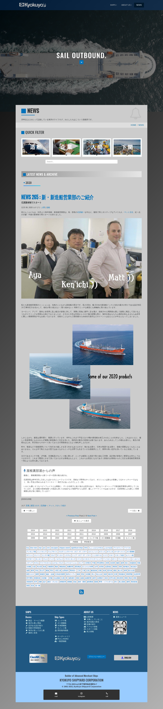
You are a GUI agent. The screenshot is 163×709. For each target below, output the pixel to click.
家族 (47, 570)
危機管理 (70, 566)
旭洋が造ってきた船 (35, 630)
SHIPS (113, 5)
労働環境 (50, 566)
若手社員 (112, 578)
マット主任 (128, 212)
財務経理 (63, 582)
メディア (29, 563)
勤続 (56, 566)
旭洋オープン (70, 574)
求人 (93, 574)
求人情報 (89, 631)
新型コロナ (35, 506)
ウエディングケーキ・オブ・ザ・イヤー (73, 551)
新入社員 (131, 570)
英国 (126, 578)
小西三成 (58, 570)
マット (51, 506)
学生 (36, 570)
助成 (44, 566)
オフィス (102, 551)
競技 (77, 578)
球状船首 (122, 574)
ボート (114, 559)
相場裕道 (37, 578)
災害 (115, 574)
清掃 (105, 574)
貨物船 (69, 582)
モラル (36, 563)
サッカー (60, 555)
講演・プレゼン (52, 582)
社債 (62, 578)
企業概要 (88, 617)
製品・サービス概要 (35, 621)
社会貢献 (57, 578)
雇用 (128, 582)
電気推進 (134, 582)
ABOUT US (126, 5)
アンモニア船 (31, 551)
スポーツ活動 (90, 629)
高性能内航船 (61, 630)
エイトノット (93, 551)
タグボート (30, 559)
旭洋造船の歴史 (91, 622)
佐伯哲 (112, 563)
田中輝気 (29, 578)
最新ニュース (120, 617)
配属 (96, 582)
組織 (82, 578)
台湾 (96, 566)
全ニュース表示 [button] (81, 521)
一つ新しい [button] (29, 511)
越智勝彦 (90, 582)
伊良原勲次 (101, 563)
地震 (28, 570)
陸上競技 (122, 582)
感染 (115, 570)
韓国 (28, 585)
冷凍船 (28, 566)
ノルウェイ (59, 559)
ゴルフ (53, 555)
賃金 (74, 582)
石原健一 (81, 212)
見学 (35, 582)
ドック (51, 559)
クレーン (37, 555)
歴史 (82, 574)
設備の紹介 (90, 624)
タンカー (39, 559)
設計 (44, 582)
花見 (106, 578)
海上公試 (99, 574)
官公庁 (42, 570)
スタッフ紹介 (60, 506)
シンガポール (97, 555)
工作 (79, 570)
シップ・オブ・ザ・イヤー (81, 555)
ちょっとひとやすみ (96, 548)
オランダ (110, 551)
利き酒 (39, 566)
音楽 (32, 585)
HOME (133, 125)
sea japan (54, 548)
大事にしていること (93, 619)
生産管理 (137, 574)
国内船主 (126, 566)
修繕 (117, 563)
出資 (34, 566)
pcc (44, 548)
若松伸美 (120, 578)
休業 (107, 563)
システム (67, 555)
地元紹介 (134, 566)
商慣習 (115, 566)
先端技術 (133, 563)
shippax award (64, 548)
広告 (87, 570)
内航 (138, 563)
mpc (40, 548)
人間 (43, 207)
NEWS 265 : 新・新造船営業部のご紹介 (57, 197)
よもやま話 (108, 548)
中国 (93, 563)
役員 (104, 570)
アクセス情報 (90, 627)
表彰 (134, 578)
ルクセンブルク (57, 563)
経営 (94, 578)
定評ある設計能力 (34, 626)
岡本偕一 (73, 570)
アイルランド (118, 548)
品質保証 (108, 566)
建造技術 (94, 570)
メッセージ (136, 559)
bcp (27, 548)
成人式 (120, 570)
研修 (50, 578)
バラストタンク (69, 559)
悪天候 (109, 570)
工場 (83, 570)
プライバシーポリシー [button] (96, 657)
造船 (48, 207)
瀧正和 (110, 574)
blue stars (33, 548)
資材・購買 (82, 582)
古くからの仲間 (87, 566)
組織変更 (88, 578)
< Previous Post (72, 516)
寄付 (51, 570)
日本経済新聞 (60, 574)
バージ (79, 559)
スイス (105, 555)
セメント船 (130, 555)
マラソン (127, 559)
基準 (32, 570)
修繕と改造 (31, 633)
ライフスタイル (45, 563)
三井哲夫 (88, 563)
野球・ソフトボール (106, 582)
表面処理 (29, 582)
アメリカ (127, 548)
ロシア (81, 563)
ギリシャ (29, 555)
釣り (116, 582)
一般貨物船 (60, 641)
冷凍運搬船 (60, 626)
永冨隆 (88, 574)
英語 (130, 578)
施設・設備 (50, 574)
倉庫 (122, 563)
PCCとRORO (61, 639)
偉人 (126, 563)
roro (48, 548)
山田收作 (65, 570)
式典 (100, 570)
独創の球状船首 (33, 628)
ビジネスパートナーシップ (92, 559)
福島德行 (72, 578)
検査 (78, 574)
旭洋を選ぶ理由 (33, 623)
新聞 (37, 574)
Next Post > (92, 516)
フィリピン (107, 559)
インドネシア (42, 551)
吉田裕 (101, 566)
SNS (86, 548)
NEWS (139, 5)
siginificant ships (77, 548)
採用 (125, 570)
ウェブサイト (52, 551)
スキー (111, 555)
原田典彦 (78, 566)
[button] (81, 62)
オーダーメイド (119, 551)
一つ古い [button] (135, 511)
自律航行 (100, 578)
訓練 (40, 582)
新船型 (42, 574)
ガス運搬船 (131, 551)
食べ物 (37, 585)
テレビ (45, 559)
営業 (27, 506)
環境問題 (129, 574)
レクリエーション (71, 563)
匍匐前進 (62, 566)
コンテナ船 (46, 555)
